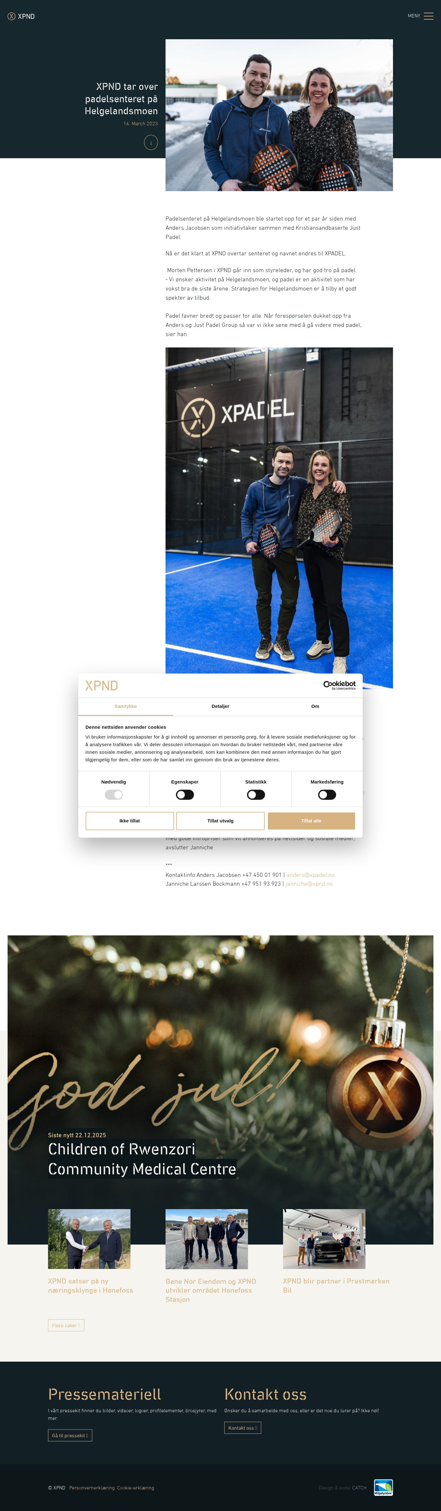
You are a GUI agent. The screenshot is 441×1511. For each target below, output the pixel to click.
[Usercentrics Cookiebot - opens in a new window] (328, 685)
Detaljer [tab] (220, 706)
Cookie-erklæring (135, 1487)
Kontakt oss (242, 1428)
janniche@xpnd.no (309, 883)
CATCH (359, 1487)
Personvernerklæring (92, 1487)
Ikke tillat (129, 821)
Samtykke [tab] (126, 706)
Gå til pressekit (70, 1435)
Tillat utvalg (220, 821)
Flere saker (66, 1325)
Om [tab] (315, 706)
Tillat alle (311, 821)
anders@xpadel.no (311, 874)
